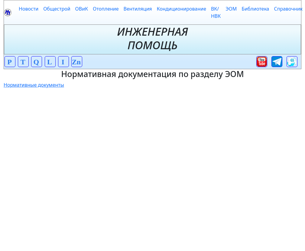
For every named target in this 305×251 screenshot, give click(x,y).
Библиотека (255, 8)
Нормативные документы (34, 85)
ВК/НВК (216, 12)
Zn (76, 62)
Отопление (105, 8)
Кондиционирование (181, 8)
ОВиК (81, 8)
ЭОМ (231, 8)
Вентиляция (138, 8)
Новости (28, 8)
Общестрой (56, 8)
